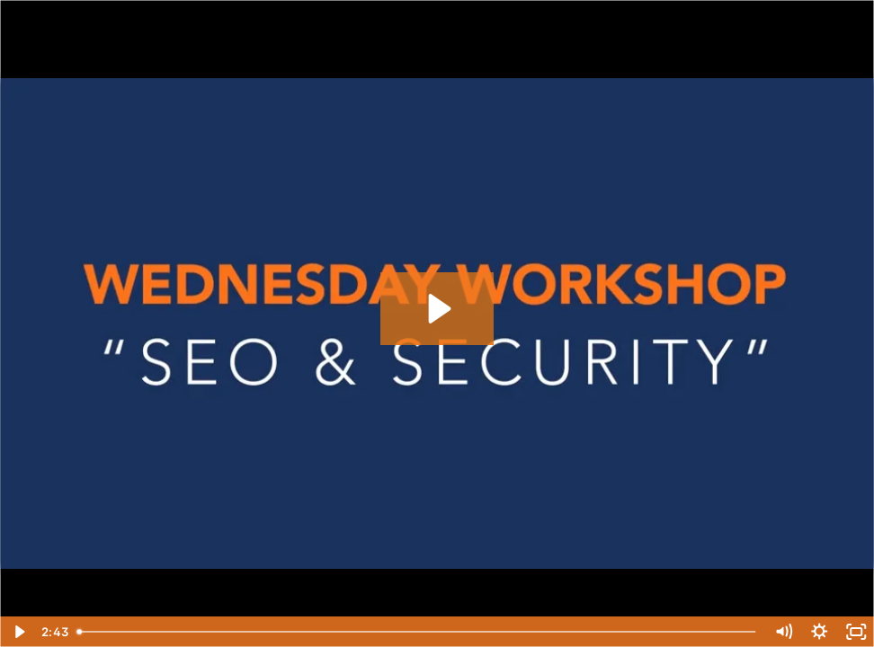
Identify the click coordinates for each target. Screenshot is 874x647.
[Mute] (783, 631)
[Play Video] (18, 631)
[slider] (417, 631)
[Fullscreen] (856, 631)
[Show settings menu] (819, 631)
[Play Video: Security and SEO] (437, 308)
